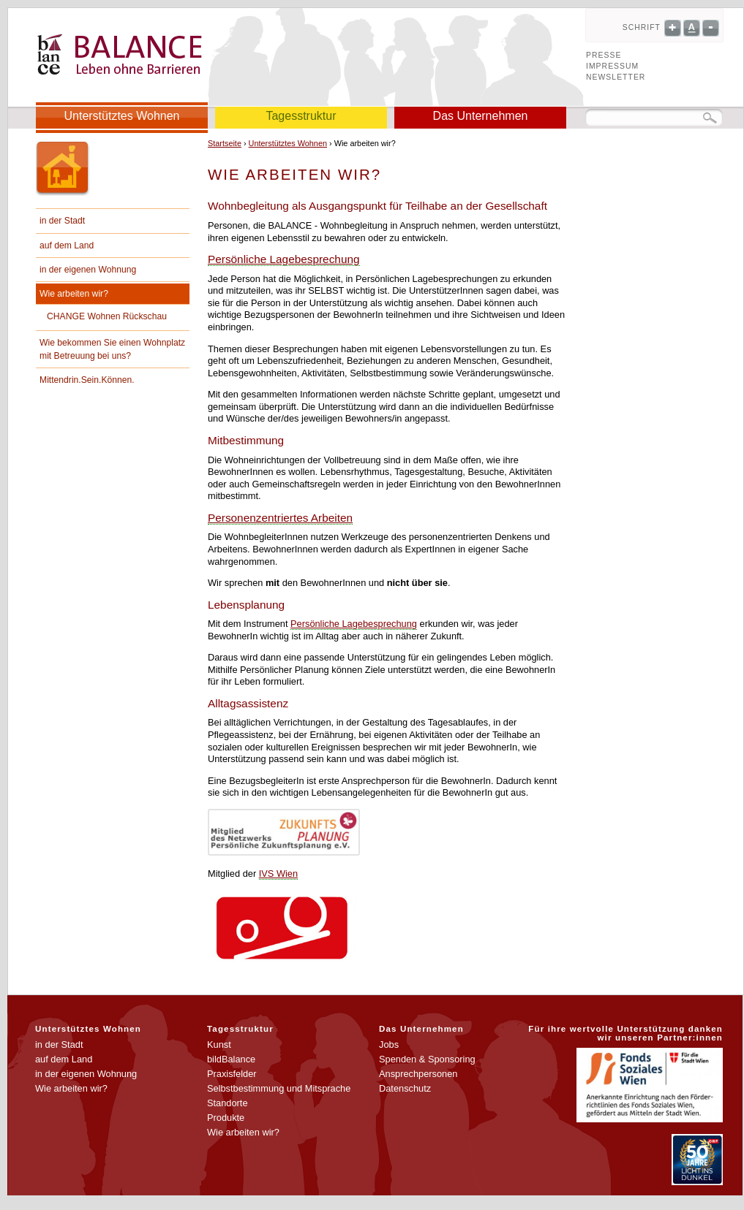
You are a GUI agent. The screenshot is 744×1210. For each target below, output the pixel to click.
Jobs (389, 1044)
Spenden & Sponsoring (427, 1059)
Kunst (219, 1044)
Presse (603, 55)
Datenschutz (405, 1088)
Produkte (225, 1117)
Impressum (612, 66)
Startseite (224, 143)
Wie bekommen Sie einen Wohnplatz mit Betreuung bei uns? (112, 349)
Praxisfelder (232, 1073)
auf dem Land (67, 245)
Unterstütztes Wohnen (121, 116)
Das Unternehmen (480, 116)
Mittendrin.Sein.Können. (87, 380)
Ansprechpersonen (418, 1073)
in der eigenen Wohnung (88, 270)
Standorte (227, 1102)
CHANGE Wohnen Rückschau (107, 316)
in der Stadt (62, 221)
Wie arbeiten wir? (74, 294)
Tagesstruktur (301, 116)
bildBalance (231, 1059)
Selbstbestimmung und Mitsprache (278, 1088)
